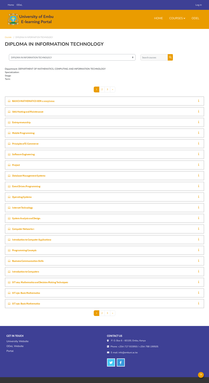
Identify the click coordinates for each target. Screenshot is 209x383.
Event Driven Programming (26, 186)
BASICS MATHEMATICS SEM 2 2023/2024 (33, 101)
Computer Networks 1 (23, 229)
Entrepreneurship (21, 122)
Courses (176, 18)
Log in (199, 4)
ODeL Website (14, 346)
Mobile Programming (23, 133)
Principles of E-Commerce (25, 143)
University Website (17, 341)
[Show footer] (201, 375)
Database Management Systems (28, 175)
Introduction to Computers (25, 271)
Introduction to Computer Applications (31, 239)
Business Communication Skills (28, 261)
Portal (10, 351)
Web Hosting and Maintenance (27, 111)
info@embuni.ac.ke (128, 352)
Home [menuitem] (11, 4)
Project (16, 165)
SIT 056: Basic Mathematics (26, 293)
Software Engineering (23, 154)
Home (158, 18)
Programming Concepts (24, 250)
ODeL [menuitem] (19, 4)
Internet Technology (22, 207)
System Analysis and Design (26, 218)
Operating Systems (22, 197)
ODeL (195, 18)
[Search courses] (154, 57)
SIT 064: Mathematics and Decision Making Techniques (40, 282)
